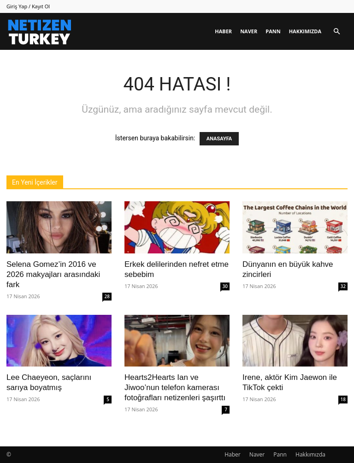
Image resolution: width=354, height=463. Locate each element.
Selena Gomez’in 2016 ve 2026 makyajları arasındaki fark (53, 274)
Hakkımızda (305, 31)
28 (107, 296)
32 (343, 286)
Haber (223, 31)
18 (343, 399)
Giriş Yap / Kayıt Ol (28, 6)
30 (225, 286)
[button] (336, 31)
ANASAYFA (219, 139)
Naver (248, 31)
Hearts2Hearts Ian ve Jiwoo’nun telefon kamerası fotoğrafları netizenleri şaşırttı (174, 387)
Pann (273, 31)
